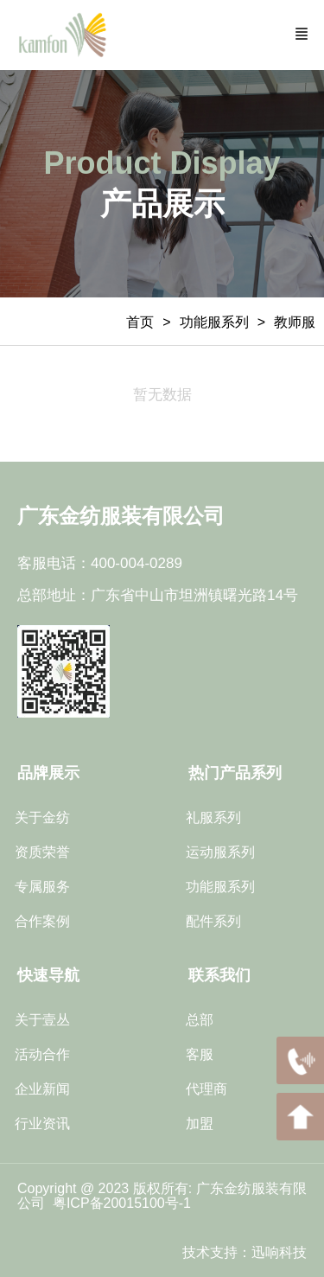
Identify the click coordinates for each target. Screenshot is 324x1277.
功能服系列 (214, 322)
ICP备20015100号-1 (131, 1203)
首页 (140, 322)
